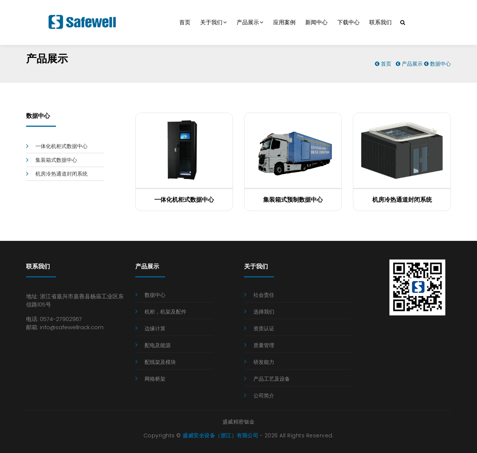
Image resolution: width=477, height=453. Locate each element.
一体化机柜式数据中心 (61, 146)
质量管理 (263, 345)
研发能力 (263, 362)
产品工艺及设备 (271, 379)
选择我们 (263, 311)
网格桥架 (155, 379)
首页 (184, 22)
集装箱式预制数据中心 (293, 199)
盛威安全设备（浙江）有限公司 (220, 435)
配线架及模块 (160, 362)
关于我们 (213, 22)
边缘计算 (155, 328)
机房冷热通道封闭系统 (61, 173)
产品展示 (250, 22)
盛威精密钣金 (238, 421)
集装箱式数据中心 (56, 160)
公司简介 (263, 395)
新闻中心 (316, 22)
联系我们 (380, 22)
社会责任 (263, 295)
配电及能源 (158, 345)
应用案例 (284, 22)
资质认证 (263, 328)
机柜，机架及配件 (165, 311)
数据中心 (440, 63)
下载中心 (348, 22)
